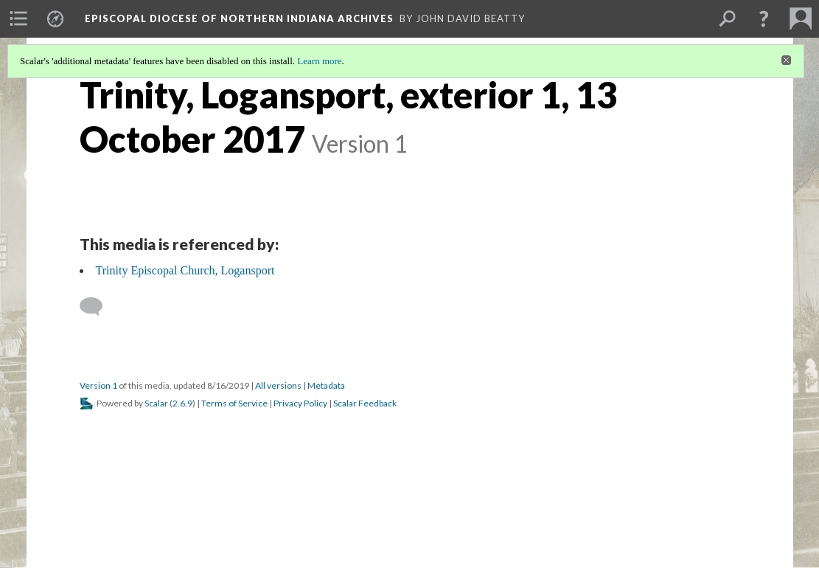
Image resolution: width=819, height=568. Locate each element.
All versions (278, 385)
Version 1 (98, 385)
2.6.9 (182, 403)
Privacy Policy (300, 403)
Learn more (319, 60)
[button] (763, 18)
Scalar (156, 403)
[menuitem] (18, 18)
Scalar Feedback (365, 403)
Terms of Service (234, 403)
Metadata (326, 385)
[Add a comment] (98, 306)
